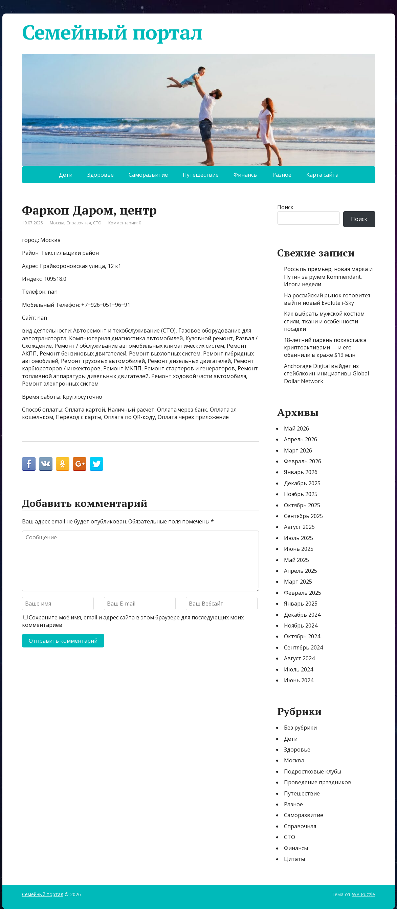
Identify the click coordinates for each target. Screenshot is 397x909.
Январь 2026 (300, 472)
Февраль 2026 (302, 461)
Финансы (246, 174)
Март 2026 (298, 450)
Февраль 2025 (302, 592)
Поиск (285, 207)
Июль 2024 (298, 669)
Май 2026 (296, 428)
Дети (65, 174)
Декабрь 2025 (302, 483)
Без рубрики (300, 727)
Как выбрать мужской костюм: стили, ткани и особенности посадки (325, 321)
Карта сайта (322, 174)
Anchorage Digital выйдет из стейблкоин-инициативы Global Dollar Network (326, 373)
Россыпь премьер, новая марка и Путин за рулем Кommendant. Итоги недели (328, 276)
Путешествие (201, 174)
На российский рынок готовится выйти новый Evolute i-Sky (327, 299)
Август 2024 (299, 658)
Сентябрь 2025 (303, 516)
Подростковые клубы (312, 771)
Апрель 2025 (300, 570)
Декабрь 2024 (302, 614)
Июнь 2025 (298, 548)
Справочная (78, 223)
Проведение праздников (317, 782)
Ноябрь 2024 (300, 625)
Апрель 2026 (300, 439)
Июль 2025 (298, 538)
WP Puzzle (363, 894)
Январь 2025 (300, 603)
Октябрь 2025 (302, 505)
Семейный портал (112, 32)
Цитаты (294, 859)
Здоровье (100, 174)
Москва (57, 223)
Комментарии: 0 (124, 223)
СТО (97, 223)
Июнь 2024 (298, 680)
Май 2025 (296, 560)
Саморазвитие (148, 174)
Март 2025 (298, 581)
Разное (281, 174)
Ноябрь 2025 (300, 494)
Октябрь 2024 (302, 636)
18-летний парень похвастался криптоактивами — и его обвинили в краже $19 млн (325, 347)
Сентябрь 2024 (303, 647)
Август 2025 (299, 527)
